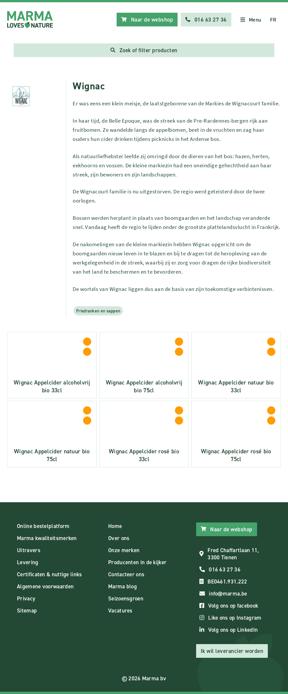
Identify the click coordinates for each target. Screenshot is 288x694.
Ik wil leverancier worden (232, 651)
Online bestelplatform (43, 526)
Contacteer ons (126, 574)
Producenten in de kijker (137, 562)
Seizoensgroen (125, 598)
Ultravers (28, 550)
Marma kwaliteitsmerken (47, 538)
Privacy (26, 598)
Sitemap (27, 610)
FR (273, 19)
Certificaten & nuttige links (49, 574)
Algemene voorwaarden (45, 586)
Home (115, 526)
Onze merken (123, 550)
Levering (27, 562)
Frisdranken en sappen (98, 311)
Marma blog (122, 586)
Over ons (118, 538)
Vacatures (120, 610)
